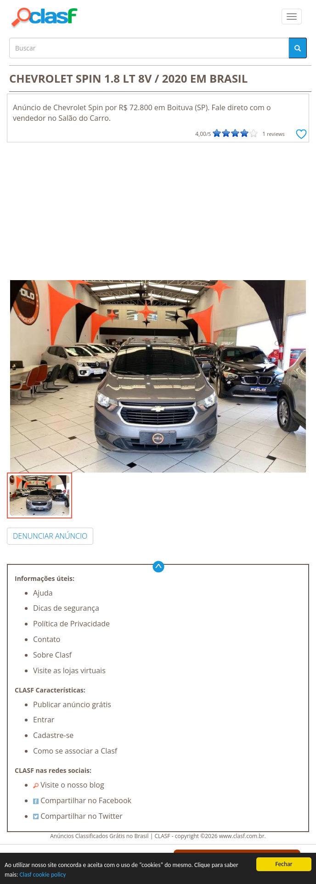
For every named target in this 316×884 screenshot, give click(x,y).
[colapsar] (292, 16)
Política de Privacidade (71, 624)
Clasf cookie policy (43, 874)
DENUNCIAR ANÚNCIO (50, 536)
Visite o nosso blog (68, 785)
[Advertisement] (158, 211)
